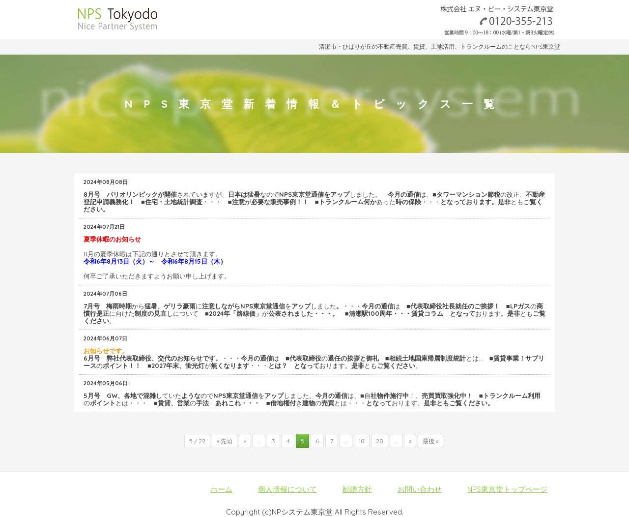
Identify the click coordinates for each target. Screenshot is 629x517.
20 (379, 441)
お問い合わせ (420, 489)
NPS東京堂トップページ (507, 489)
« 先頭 (224, 441)
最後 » (430, 441)
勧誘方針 (357, 489)
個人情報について (287, 489)
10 (362, 441)
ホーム (221, 489)
